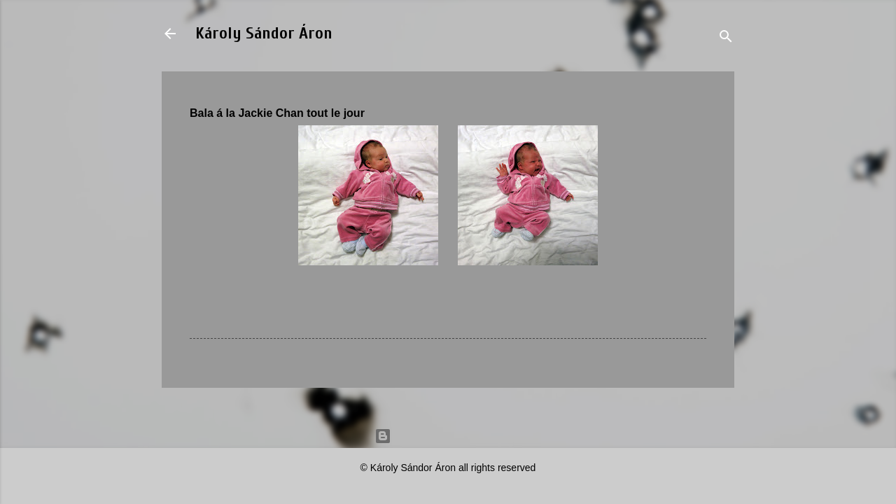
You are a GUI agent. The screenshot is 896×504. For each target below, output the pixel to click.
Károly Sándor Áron (263, 33)
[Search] (726, 38)
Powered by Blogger (448, 436)
